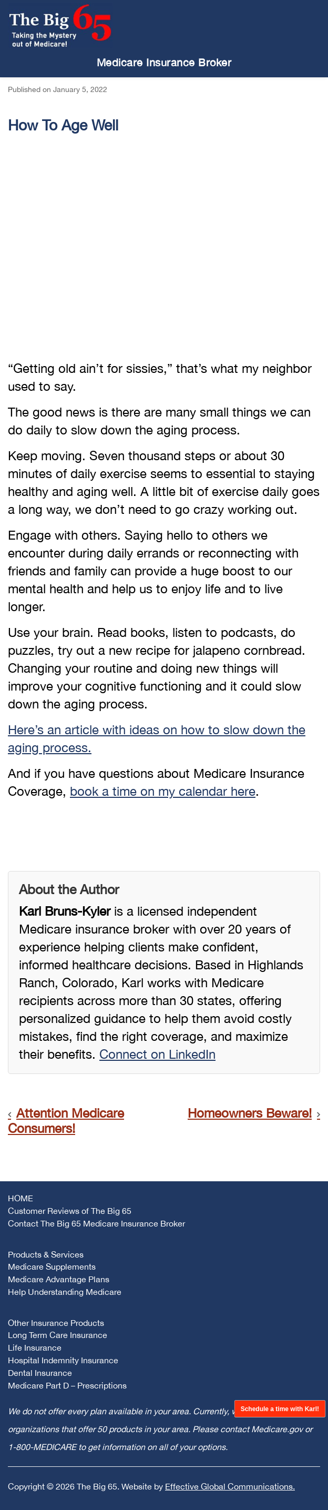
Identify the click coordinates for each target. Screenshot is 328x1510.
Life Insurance (35, 1347)
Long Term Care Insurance (57, 1335)
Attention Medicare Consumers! (66, 1121)
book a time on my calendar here (162, 791)
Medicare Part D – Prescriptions (67, 1385)
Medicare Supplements (52, 1266)
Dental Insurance (40, 1372)
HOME (20, 1198)
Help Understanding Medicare (64, 1291)
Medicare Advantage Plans (58, 1279)
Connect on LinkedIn (157, 1054)
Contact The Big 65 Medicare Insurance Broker (96, 1223)
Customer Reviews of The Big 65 (69, 1210)
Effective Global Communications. (230, 1486)
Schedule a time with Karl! (279, 1408)
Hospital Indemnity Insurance (63, 1360)
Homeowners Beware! (250, 1113)
